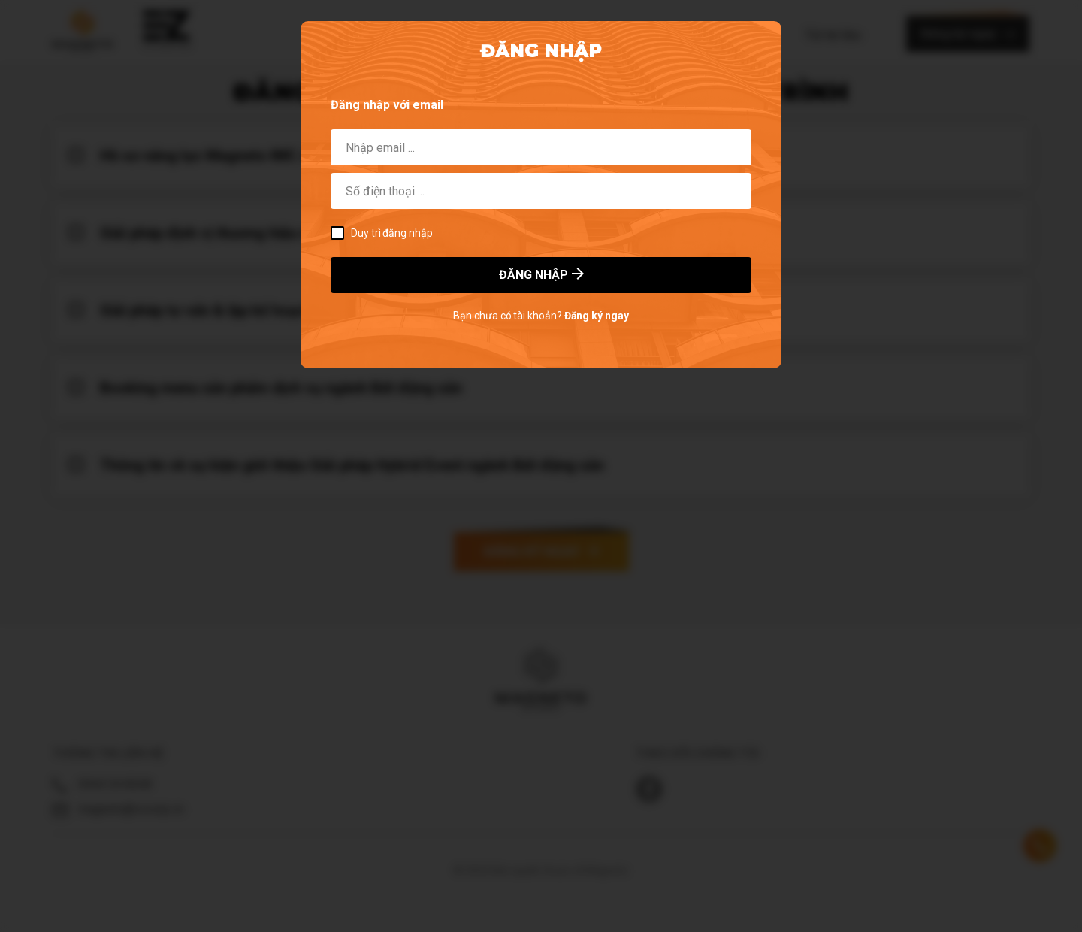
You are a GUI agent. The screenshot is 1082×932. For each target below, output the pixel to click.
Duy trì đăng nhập (382, 233)
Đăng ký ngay (596, 316)
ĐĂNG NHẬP (541, 275)
